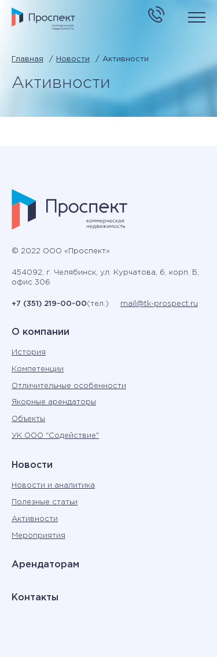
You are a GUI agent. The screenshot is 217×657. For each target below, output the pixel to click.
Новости (73, 59)
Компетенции (38, 369)
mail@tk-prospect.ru (159, 304)
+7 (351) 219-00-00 (49, 304)
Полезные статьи (45, 502)
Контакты (35, 597)
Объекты (28, 419)
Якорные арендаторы (54, 402)
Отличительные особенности (69, 386)
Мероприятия (38, 536)
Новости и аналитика (53, 485)
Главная (27, 59)
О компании (40, 332)
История (29, 352)
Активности (35, 519)
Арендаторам (45, 564)
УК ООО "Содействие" (55, 436)
